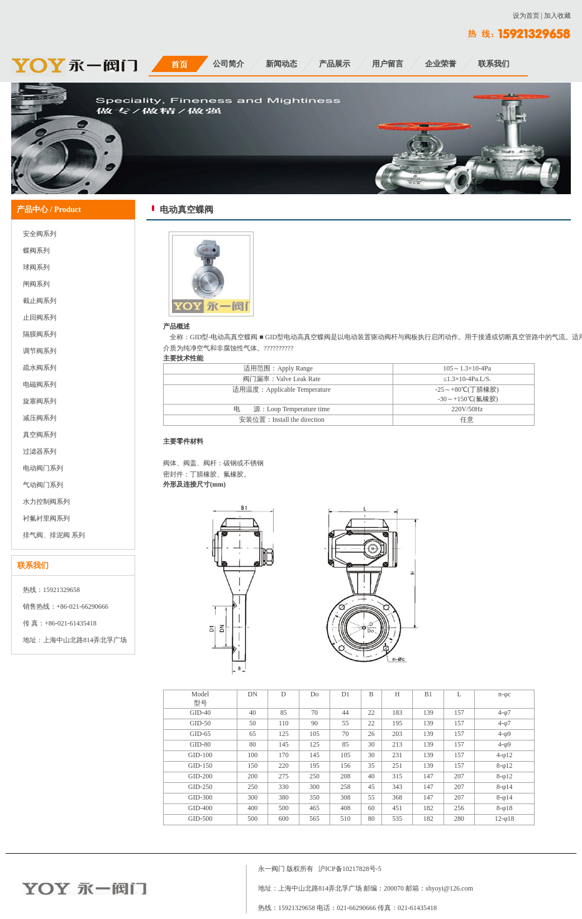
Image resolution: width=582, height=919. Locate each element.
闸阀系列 (36, 284)
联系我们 (493, 64)
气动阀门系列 (43, 485)
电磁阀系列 (39, 384)
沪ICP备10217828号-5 (349, 869)
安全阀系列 (39, 234)
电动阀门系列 (43, 468)
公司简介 (228, 64)
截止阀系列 (39, 301)
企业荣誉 (440, 64)
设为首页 (526, 16)
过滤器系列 (39, 451)
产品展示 (334, 64)
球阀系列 (36, 267)
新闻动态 (281, 64)
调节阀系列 (39, 351)
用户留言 (387, 64)
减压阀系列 (39, 418)
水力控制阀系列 (46, 502)
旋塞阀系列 (39, 401)
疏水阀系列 (39, 368)
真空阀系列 (39, 435)
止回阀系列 (39, 317)
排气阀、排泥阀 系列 (54, 535)
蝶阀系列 (36, 250)
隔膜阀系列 (39, 334)
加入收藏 (557, 16)
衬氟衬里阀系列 (46, 518)
